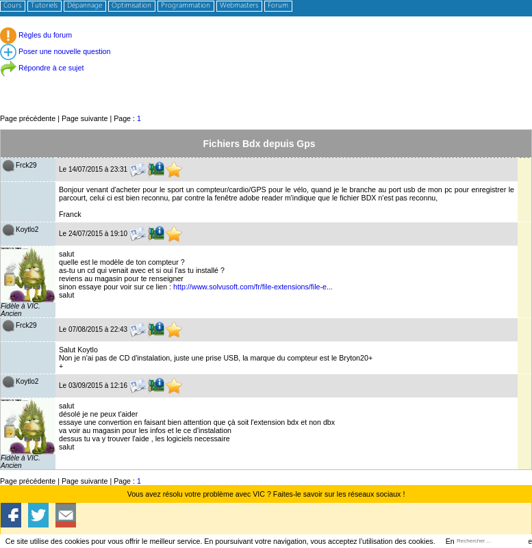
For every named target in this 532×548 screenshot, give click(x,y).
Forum (278, 6)
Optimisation (131, 6)
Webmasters (239, 6)
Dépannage (84, 6)
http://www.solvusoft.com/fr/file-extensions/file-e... (253, 287)
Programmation (185, 6)
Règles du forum (36, 35)
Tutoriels (44, 6)
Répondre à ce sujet (42, 68)
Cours (12, 6)
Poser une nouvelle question (55, 51)
